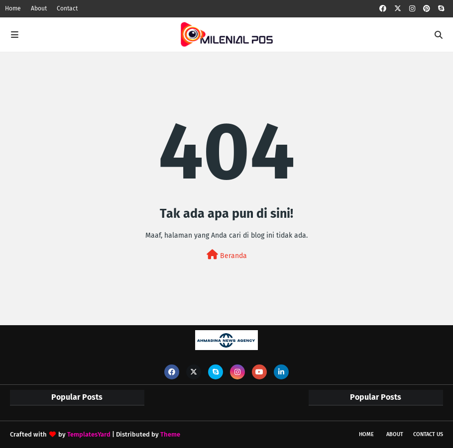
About (39, 8)
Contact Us (428, 434)
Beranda (227, 255)
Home (13, 8)
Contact (67, 8)
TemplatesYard (89, 434)
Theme (170, 434)
